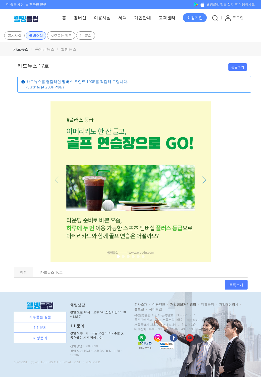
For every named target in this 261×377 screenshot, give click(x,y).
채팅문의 (40, 337)
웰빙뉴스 (68, 49)
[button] (194, 17)
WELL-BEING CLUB (48, 362)
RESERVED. (93, 362)
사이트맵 (155, 309)
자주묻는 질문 (61, 35)
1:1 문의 (86, 35)
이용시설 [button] (102, 17)
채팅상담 (77, 304)
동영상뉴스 (44, 49)
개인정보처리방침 (183, 304)
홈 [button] (64, 17)
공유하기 (237, 67)
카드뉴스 (21, 49)
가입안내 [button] (142, 17)
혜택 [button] (122, 17)
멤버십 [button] (80, 17)
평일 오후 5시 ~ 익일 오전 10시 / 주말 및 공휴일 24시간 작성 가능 (97, 335)
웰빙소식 (36, 35)
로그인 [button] (234, 18)
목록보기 (236, 284)
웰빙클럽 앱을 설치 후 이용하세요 (224, 4)
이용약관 (158, 304)
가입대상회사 (228, 304)
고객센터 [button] (166, 17)
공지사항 (14, 35)
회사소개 (140, 304)
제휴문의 (207, 304)
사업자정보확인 (209, 329)
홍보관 (139, 309)
